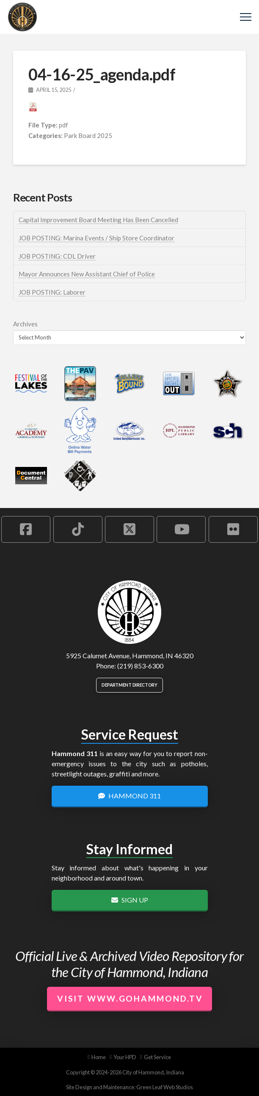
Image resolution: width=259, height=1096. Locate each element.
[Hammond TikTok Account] (77, 529)
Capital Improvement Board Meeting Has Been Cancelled (98, 220)
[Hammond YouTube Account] (181, 529)
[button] (245, 17)
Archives (25, 324)
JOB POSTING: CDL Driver (57, 256)
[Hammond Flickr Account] (233, 529)
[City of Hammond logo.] (129, 612)
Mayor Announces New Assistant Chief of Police (87, 274)
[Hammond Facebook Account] (25, 529)
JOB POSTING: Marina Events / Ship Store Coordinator (96, 238)
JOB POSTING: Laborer (52, 292)
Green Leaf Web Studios (164, 1087)
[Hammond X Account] (129, 529)
